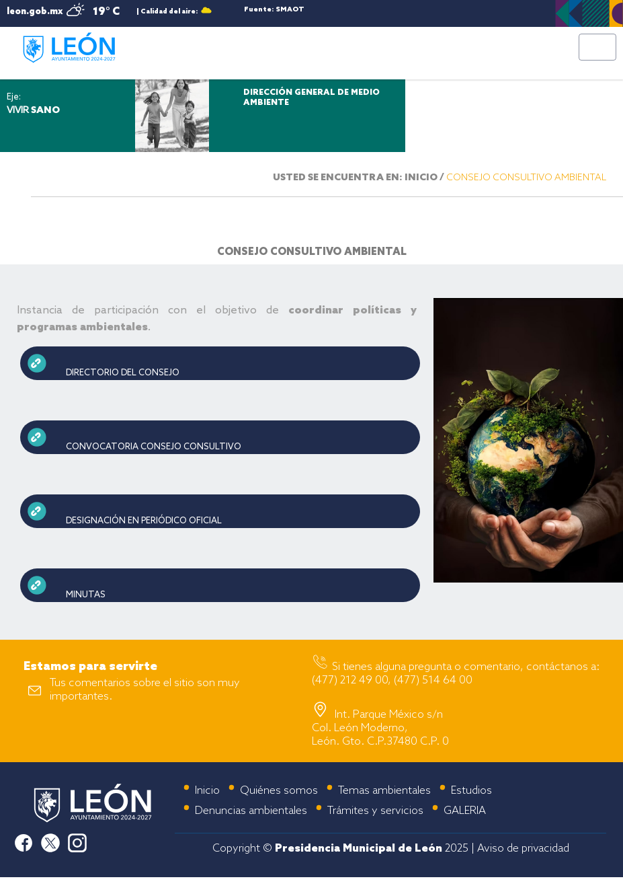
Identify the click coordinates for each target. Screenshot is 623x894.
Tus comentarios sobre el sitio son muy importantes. (145, 690)
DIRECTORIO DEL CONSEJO (122, 373)
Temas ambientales (384, 790)
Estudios (471, 790)
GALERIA (465, 811)
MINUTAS (86, 595)
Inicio (207, 790)
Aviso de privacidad (523, 848)
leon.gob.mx (35, 12)
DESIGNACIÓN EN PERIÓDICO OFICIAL (144, 521)
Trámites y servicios (375, 811)
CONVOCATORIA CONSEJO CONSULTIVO (153, 447)
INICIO (421, 178)
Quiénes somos (279, 790)
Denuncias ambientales (251, 811)
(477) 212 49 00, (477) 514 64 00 (392, 680)
